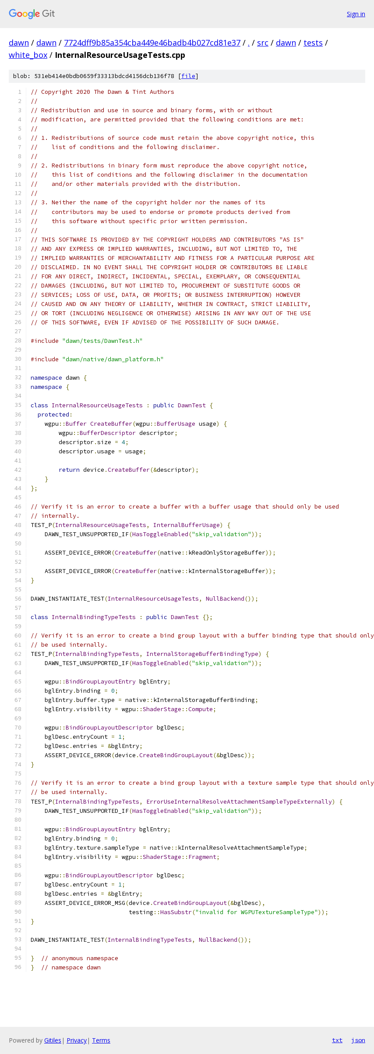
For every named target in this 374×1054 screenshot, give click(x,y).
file (188, 76)
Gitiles (52, 1040)
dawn (19, 42)
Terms (101, 1040)
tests (313, 42)
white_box (28, 55)
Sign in (356, 14)
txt (337, 1040)
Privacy (77, 1040)
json (358, 1040)
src (262, 42)
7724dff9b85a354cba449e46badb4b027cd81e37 (152, 42)
